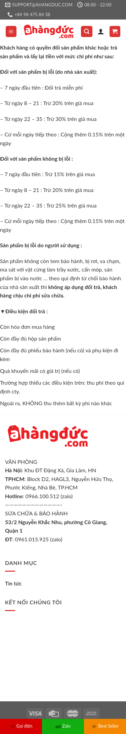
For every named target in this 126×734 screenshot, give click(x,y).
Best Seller (104, 726)
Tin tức (13, 583)
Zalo (63, 726)
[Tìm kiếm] (86, 31)
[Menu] (11, 31)
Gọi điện (21, 726)
